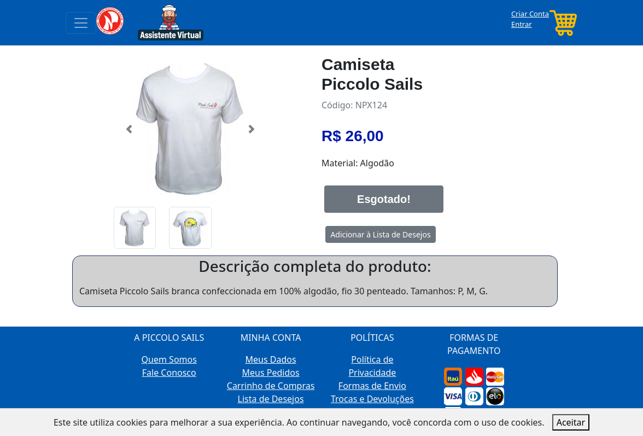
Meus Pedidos (271, 373)
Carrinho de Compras (271, 386)
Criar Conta (530, 14)
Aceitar (571, 422)
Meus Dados (270, 359)
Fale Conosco (169, 373)
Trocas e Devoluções (372, 399)
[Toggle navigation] (81, 23)
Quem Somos (169, 359)
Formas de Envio (372, 386)
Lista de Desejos (271, 399)
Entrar (521, 24)
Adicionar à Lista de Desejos (380, 234)
